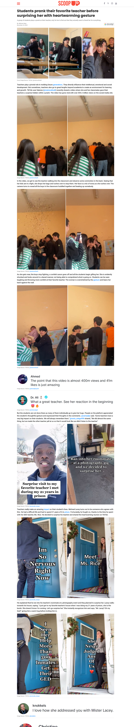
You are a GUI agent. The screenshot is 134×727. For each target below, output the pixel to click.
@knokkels (32, 716)
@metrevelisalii (50, 90)
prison (67, 512)
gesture (96, 280)
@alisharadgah (34, 410)
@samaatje (85, 416)
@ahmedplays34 (34, 388)
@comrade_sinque (35, 506)
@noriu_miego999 (77, 418)
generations (57, 85)
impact (46, 509)
